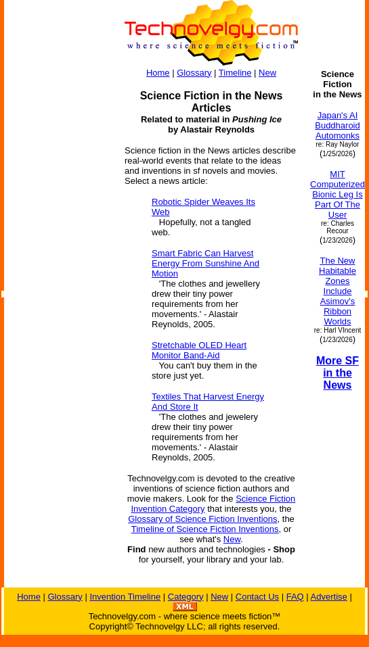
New (267, 73)
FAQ (295, 597)
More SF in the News (337, 373)
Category (186, 597)
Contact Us (257, 597)
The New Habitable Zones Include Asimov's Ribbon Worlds (337, 291)
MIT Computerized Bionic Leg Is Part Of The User (337, 194)
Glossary (194, 73)
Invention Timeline (124, 597)
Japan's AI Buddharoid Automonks (337, 125)
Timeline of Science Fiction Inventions (205, 529)
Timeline (235, 73)
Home (158, 73)
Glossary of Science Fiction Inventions (202, 519)
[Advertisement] (58, 272)
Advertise (329, 597)
